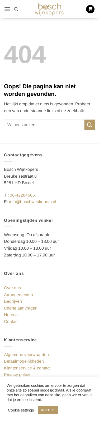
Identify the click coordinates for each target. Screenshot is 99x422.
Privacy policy (17, 374)
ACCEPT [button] (48, 410)
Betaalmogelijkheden (24, 361)
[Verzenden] (89, 125)
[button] (7, 9)
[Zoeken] (16, 9)
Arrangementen (18, 294)
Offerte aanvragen (20, 308)
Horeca (11, 314)
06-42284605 (22, 195)
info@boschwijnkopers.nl (32, 201)
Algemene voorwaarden (26, 354)
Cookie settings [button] (21, 410)
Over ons (12, 288)
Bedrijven (13, 301)
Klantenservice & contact (27, 368)
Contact (11, 321)
